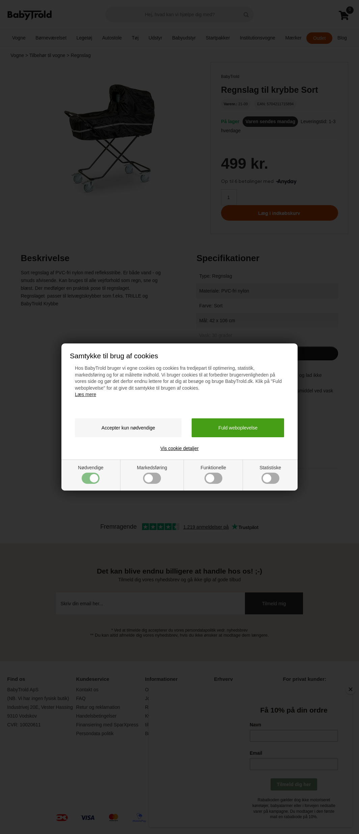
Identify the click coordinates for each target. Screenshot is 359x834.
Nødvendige (91, 474)
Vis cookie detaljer (179, 448)
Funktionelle (213, 474)
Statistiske (270, 474)
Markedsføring (152, 474)
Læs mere (85, 394)
